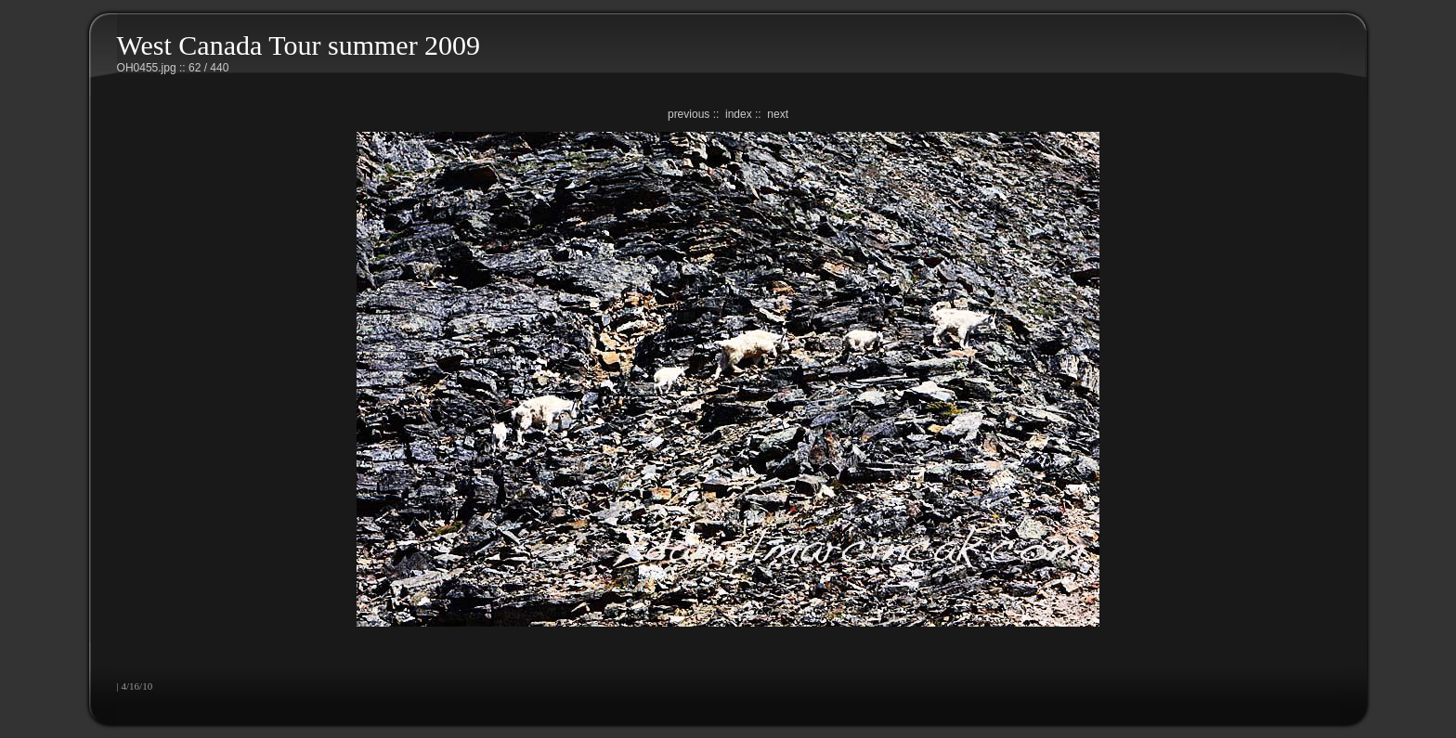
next (777, 114)
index (738, 114)
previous (688, 114)
